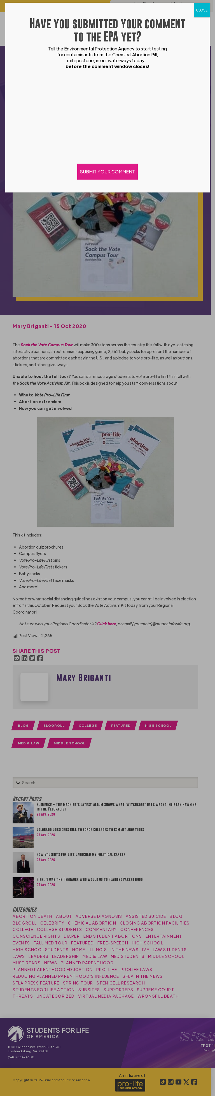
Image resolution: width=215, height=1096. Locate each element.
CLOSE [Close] (201, 10)
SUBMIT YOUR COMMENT (107, 172)
